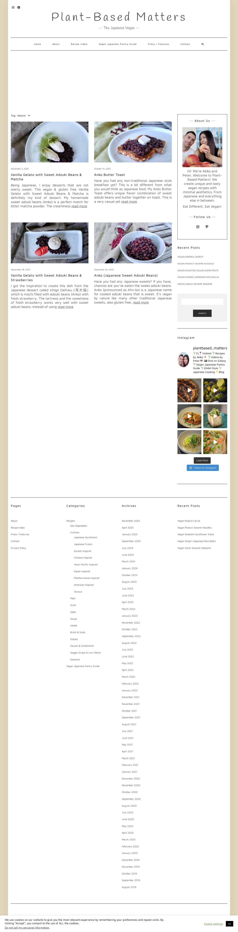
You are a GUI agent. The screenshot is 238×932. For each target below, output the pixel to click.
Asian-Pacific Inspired (86, 564)
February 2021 (130, 764)
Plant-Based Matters (119, 17)
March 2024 (128, 561)
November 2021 (131, 703)
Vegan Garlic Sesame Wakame (194, 283)
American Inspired (84, 584)
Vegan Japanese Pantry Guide (118, 44)
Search (202, 313)
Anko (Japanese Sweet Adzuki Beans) (126, 275)
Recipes (70, 520)
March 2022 (128, 676)
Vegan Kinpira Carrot (190, 256)
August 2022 (129, 642)
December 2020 (131, 778)
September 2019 (131, 880)
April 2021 (127, 751)
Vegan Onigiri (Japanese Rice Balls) (198, 277)
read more (79, 206)
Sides (73, 611)
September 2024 (131, 541)
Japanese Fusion (83, 544)
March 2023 (128, 608)
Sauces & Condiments (82, 645)
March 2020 (128, 839)
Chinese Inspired (83, 557)
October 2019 (129, 873)
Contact (185, 44)
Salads (73, 625)
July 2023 (127, 588)
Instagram (13, 7)
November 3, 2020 (19, 168)
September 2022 (131, 636)
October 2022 (129, 629)
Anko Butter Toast (109, 175)
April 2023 (128, 602)
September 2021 (131, 717)
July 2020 (127, 812)
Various (78, 591)
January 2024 (130, 568)
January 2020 (130, 852)
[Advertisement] (119, 79)
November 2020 (131, 785)
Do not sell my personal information (27, 927)
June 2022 (128, 656)
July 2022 (127, 649)
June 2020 (128, 819)
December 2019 (130, 859)
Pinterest (19, 7)
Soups (73, 618)
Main (72, 598)
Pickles (74, 639)
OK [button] (229, 924)
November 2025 (131, 520)
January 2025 (129, 534)
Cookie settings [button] (213, 923)
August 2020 (129, 805)
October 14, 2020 (102, 168)
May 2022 (127, 663)
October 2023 (129, 575)
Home (37, 44)
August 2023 (129, 581)
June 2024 (128, 554)
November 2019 (131, 866)
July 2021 (127, 731)
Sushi (73, 605)
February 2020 (130, 846)
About (56, 44)
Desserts (75, 659)
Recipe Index (79, 44)
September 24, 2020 (103, 269)
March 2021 (128, 758)
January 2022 (130, 690)
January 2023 (130, 615)
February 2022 (130, 683)
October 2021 (129, 710)
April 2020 (128, 832)
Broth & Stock (77, 632)
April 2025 (127, 527)
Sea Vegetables (78, 525)
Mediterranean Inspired (86, 577)
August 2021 (129, 724)
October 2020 (129, 792)
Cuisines (74, 532)
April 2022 (128, 669)
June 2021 (128, 737)
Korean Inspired (82, 550)
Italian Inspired (82, 571)
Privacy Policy (18, 547)
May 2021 (127, 744)
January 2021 (129, 771)
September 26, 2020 (20, 269)
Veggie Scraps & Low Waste (85, 652)
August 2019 (129, 886)
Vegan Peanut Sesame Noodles (195, 263)
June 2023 (128, 595)
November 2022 (131, 622)
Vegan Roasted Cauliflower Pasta (198, 270)
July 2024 (127, 547)
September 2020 (131, 798)
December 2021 (130, 697)
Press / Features (158, 44)
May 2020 (127, 826)
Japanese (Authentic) (85, 537)
